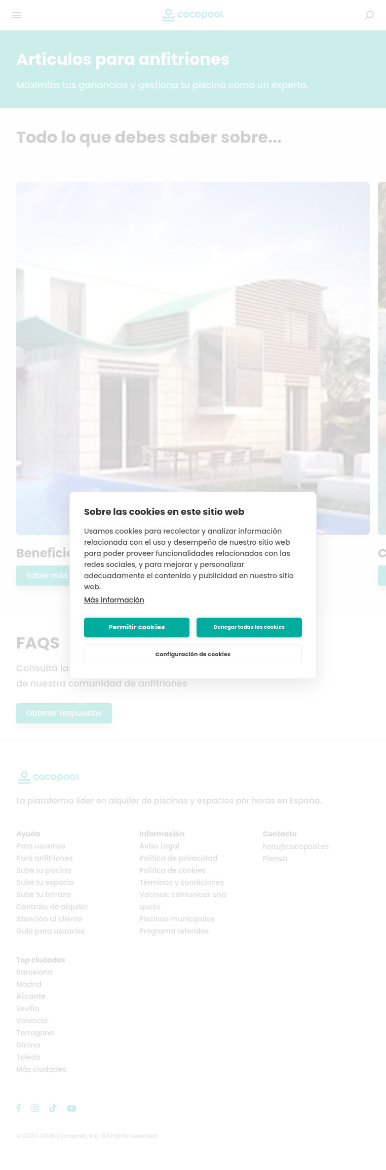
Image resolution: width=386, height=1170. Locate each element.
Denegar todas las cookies (249, 627)
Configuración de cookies (193, 654)
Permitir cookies (136, 627)
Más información (114, 600)
